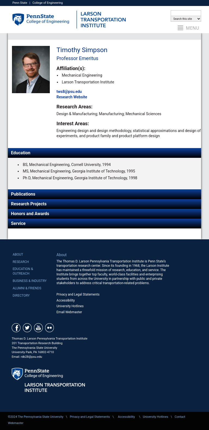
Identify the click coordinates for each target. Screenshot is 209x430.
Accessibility (66, 300)
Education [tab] (20, 152)
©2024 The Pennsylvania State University (35, 417)
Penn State (20, 3)
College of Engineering (47, 3)
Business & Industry (30, 281)
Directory (21, 295)
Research (21, 262)
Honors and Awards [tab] (30, 213)
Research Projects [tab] (29, 203)
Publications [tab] (23, 194)
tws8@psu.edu (69, 91)
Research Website (72, 97)
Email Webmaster (69, 312)
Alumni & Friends (27, 288)
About (18, 254)
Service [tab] (18, 223)
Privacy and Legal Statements (78, 294)
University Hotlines (70, 306)
